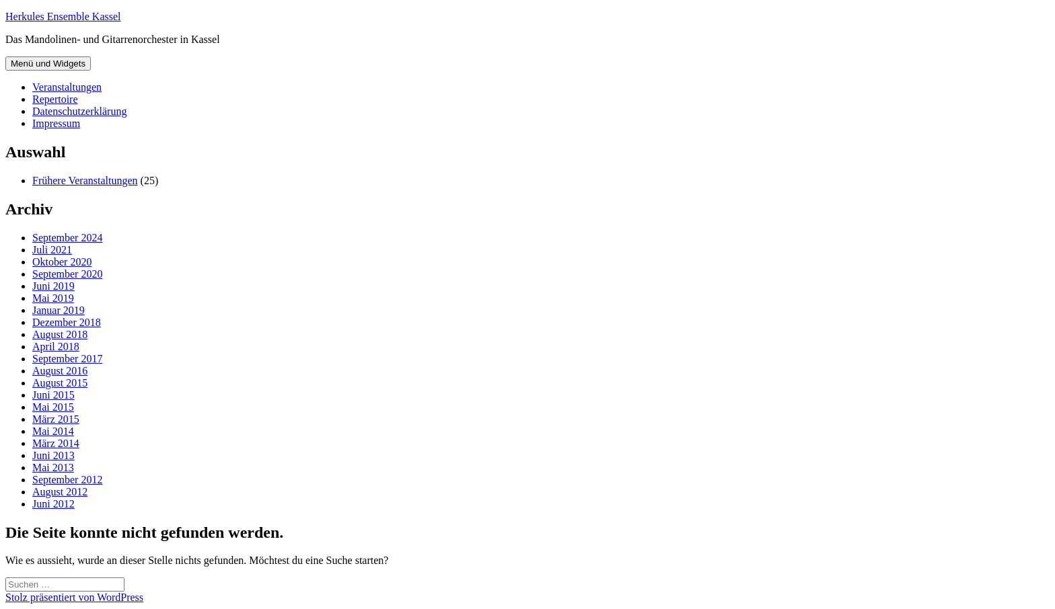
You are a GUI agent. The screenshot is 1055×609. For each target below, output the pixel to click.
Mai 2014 (53, 431)
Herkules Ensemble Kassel (63, 16)
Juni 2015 (53, 395)
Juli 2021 (52, 249)
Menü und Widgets (48, 63)
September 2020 (67, 274)
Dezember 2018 (66, 322)
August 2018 (59, 334)
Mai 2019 (53, 298)
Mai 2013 (53, 467)
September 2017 (67, 358)
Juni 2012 (53, 504)
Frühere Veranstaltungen (85, 180)
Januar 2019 (58, 310)
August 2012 (59, 491)
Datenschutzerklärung (79, 111)
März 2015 (55, 419)
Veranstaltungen (67, 87)
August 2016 (59, 370)
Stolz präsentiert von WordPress (74, 597)
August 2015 (59, 383)
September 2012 (67, 479)
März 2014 (55, 443)
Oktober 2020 (62, 262)
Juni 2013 (53, 455)
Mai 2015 (53, 407)
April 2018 (55, 346)
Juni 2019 (53, 286)
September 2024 (67, 237)
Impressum (56, 123)
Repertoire (55, 99)
